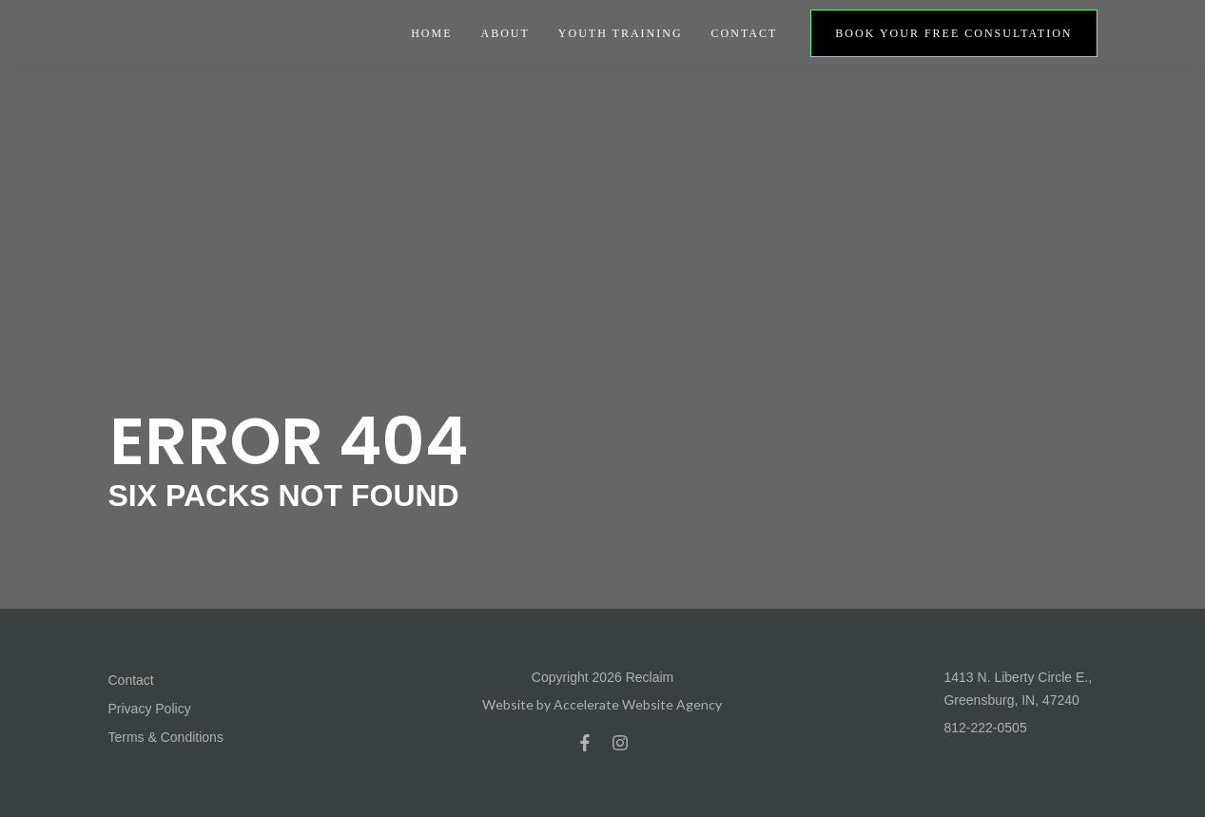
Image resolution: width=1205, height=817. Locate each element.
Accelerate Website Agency (638, 704)
